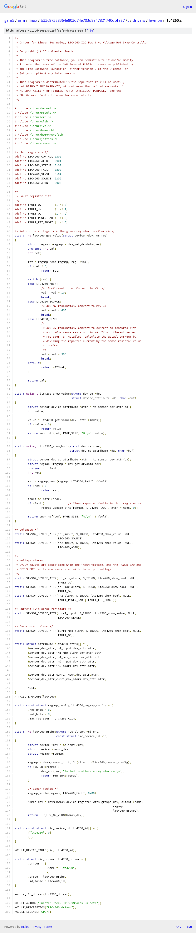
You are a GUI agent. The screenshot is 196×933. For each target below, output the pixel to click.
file (89, 30)
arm (21, 20)
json (188, 926)
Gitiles (25, 927)
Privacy (36, 927)
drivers (139, 20)
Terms (48, 927)
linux (33, 20)
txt (178, 926)
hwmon (155, 20)
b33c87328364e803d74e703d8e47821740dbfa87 (83, 20)
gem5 (9, 20)
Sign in (187, 7)
